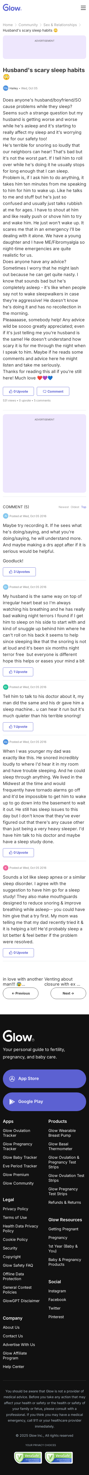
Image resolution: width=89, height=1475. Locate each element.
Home (8, 25)
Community (28, 25)
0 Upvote (18, 391)
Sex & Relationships (60, 25)
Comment (53, 391)
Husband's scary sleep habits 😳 (30, 30)
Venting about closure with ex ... (62, 982)
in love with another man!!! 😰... (23, 982)
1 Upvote (18, 672)
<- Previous (21, 993)
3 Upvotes (19, 572)
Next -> (68, 993)
